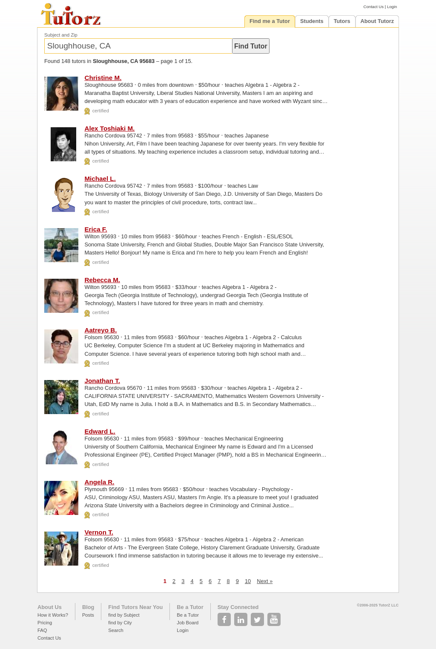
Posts (88, 615)
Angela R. (99, 482)
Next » (264, 581)
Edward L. (99, 431)
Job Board (187, 622)
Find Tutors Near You (135, 607)
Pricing (44, 622)
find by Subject (123, 615)
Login (392, 6)
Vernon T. (98, 532)
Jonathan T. (102, 380)
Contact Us (374, 6)
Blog (88, 607)
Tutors (342, 21)
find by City (120, 622)
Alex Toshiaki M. (109, 128)
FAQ (42, 630)
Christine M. (102, 77)
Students (312, 21)
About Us (49, 607)
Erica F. (95, 229)
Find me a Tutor (270, 21)
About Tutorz (377, 21)
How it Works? (52, 615)
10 (248, 581)
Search (115, 630)
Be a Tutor (190, 607)
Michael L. (99, 178)
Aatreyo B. (100, 330)
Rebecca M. (102, 279)
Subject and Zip (60, 34)
